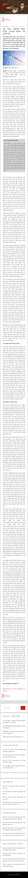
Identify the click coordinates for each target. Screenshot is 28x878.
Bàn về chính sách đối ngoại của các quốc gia (14, 798)
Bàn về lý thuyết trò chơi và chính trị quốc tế (14, 787)
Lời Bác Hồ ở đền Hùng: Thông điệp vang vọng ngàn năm (14, 750)
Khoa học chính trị (11, 689)
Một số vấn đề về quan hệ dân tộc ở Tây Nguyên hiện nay (14, 823)
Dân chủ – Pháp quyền (11, 716)
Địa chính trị (8, 782)
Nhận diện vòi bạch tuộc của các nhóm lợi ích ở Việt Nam (14, 732)
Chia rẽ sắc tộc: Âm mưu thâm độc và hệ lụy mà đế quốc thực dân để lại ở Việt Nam (14, 834)
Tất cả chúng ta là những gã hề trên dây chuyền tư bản (14, 865)
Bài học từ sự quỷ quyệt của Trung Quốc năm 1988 (14, 761)
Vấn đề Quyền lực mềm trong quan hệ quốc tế (14, 792)
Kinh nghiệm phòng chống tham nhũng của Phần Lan (14, 727)
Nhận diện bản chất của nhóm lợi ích (13, 737)
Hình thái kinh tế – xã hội (12, 844)
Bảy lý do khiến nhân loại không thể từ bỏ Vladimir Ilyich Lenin (14, 849)
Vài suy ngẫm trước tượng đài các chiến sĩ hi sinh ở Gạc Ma (14, 767)
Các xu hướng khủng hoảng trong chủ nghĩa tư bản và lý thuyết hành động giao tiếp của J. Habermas (14, 860)
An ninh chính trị (9, 813)
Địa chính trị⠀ (21, 26)
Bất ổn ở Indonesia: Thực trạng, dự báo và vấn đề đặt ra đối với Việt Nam (14, 829)
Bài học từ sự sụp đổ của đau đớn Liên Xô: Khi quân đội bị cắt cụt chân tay (14, 818)
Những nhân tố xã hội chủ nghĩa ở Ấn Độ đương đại (14, 854)
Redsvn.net (18, 874)
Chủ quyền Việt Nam (10, 745)
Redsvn (7, 20)
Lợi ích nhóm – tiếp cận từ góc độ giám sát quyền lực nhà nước (14, 721)
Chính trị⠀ (14, 26)
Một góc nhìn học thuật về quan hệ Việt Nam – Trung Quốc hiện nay (14, 803)
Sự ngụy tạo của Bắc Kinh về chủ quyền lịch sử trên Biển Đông (14, 756)
